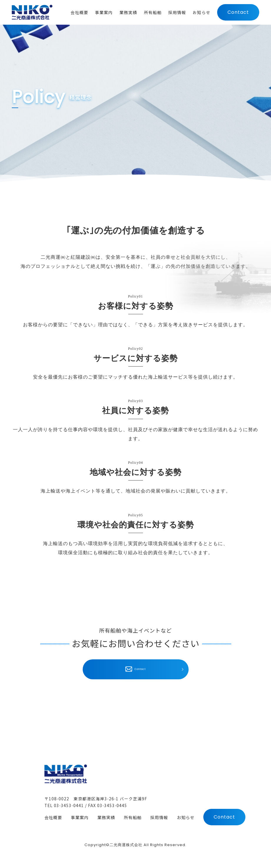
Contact (238, 14)
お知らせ (185, 818)
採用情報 (159, 818)
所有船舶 (133, 818)
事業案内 (80, 818)
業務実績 (106, 818)
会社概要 (53, 818)
